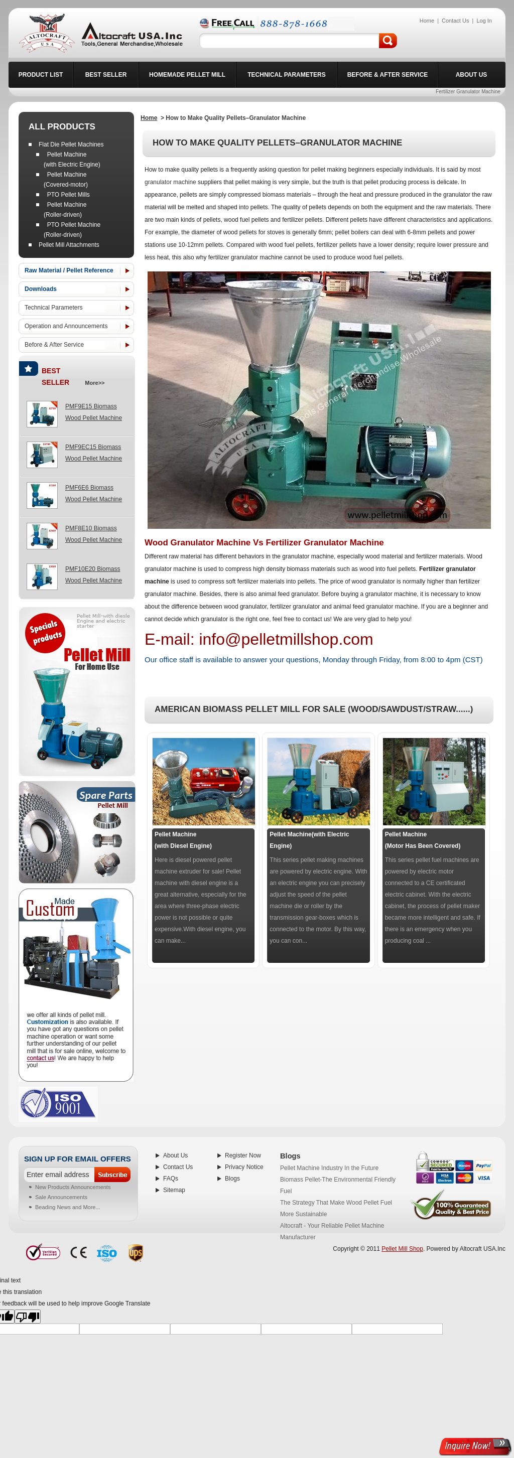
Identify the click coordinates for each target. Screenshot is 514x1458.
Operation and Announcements (66, 326)
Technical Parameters (53, 307)
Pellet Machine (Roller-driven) (65, 209)
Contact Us (178, 1167)
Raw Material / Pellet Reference (69, 270)
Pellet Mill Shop (402, 1248)
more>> (93, 383)
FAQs (170, 1178)
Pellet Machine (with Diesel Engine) (183, 840)
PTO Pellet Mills (67, 194)
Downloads (41, 289)
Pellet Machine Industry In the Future (329, 1168)
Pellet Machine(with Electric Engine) (309, 840)
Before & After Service (54, 344)
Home (149, 117)
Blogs (232, 1178)
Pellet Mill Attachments (69, 244)
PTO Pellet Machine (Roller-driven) (72, 229)
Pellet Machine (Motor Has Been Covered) (423, 840)
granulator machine (170, 182)
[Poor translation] (28, 1316)
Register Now (243, 1155)
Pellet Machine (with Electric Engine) (72, 159)
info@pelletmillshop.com (286, 639)
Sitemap (174, 1190)
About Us (175, 1155)
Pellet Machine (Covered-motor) (66, 179)
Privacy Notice (244, 1167)
